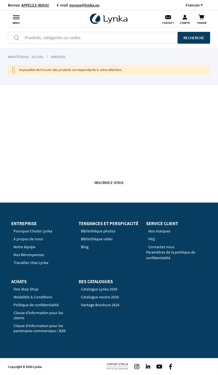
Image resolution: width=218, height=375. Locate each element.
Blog (84, 246)
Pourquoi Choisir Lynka (32, 231)
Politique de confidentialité (36, 304)
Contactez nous (161, 246)
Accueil (37, 57)
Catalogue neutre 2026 (100, 296)
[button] (192, 5)
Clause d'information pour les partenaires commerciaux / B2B (39, 328)
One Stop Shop (25, 289)
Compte (185, 23)
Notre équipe (24, 246)
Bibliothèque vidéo (97, 238)
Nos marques (159, 231)
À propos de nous (28, 238)
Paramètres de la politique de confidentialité (170, 255)
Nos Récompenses (28, 254)
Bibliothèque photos (98, 231)
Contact (168, 23)
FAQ (151, 238)
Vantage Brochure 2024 (100, 304)
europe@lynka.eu (84, 5)
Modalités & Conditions (32, 296)
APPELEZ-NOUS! (35, 5)
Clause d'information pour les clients (38, 315)
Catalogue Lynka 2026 (99, 289)
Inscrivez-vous (109, 182)
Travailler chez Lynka (30, 262)
